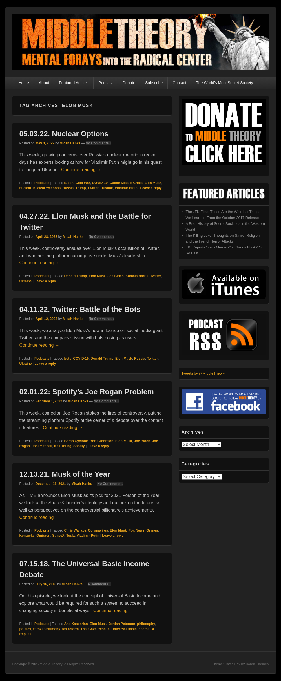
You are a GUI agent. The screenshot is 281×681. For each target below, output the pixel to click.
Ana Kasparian (76, 624)
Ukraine (106, 188)
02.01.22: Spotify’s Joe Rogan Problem (86, 391)
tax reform (70, 629)
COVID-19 (99, 183)
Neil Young (63, 446)
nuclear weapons (47, 188)
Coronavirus (98, 530)
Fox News (137, 530)
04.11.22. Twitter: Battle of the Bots (80, 309)
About (44, 82)
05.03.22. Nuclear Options (64, 133)
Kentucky (27, 535)
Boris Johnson (101, 441)
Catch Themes (257, 664)
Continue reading (81, 169)
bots (67, 358)
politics (25, 629)
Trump (81, 188)
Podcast (105, 82)
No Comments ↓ (98, 143)
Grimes (152, 530)
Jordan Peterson (122, 624)
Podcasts (41, 183)
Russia (68, 188)
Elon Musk (153, 183)
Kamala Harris (137, 276)
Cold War (83, 183)
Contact (179, 82)
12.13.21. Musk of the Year (64, 474)
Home (23, 82)
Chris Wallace (75, 530)
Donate (129, 82)
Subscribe (154, 82)
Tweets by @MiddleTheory (203, 373)
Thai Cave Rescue (95, 629)
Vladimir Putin (126, 188)
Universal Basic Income (130, 629)
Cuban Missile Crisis (125, 183)
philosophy (146, 624)
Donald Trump (75, 276)
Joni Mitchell (42, 446)
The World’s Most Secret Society (224, 82)
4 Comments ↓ (99, 584)
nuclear (25, 188)
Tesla (70, 535)
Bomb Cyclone (76, 441)
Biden (69, 183)
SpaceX (58, 535)
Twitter (93, 188)
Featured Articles (73, 82)
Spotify (79, 446)
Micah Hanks (70, 143)
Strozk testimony (46, 629)
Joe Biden (116, 276)
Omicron (43, 535)
